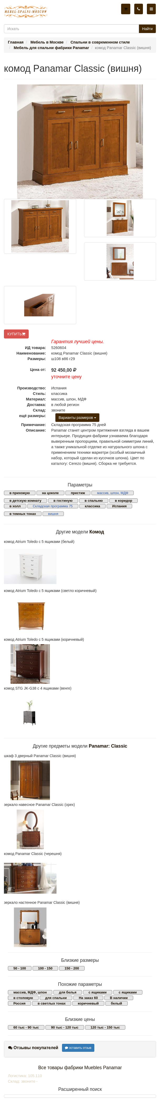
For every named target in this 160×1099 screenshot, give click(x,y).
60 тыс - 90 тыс (26, 1027)
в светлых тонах (52, 1003)
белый (116, 1003)
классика (92, 506)
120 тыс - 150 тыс (105, 1027)
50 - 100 (19, 968)
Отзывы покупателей (33, 1047)
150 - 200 (72, 968)
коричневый (88, 1003)
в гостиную (63, 501)
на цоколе (50, 493)
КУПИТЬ (16, 334)
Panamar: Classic (108, 746)
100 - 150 (45, 968)
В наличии (119, 998)
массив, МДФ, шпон (30, 992)
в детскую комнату (25, 501)
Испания (119, 506)
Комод (96, 531)
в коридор (123, 501)
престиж (78, 493)
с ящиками (98, 992)
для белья (67, 992)
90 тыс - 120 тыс (64, 1027)
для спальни (56, 998)
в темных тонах (22, 514)
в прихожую (19, 493)
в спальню (94, 501)
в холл (15, 506)
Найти (147, 29)
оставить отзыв (78, 1048)
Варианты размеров (77, 417)
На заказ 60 (88, 998)
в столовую (23, 998)
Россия (19, 1003)
